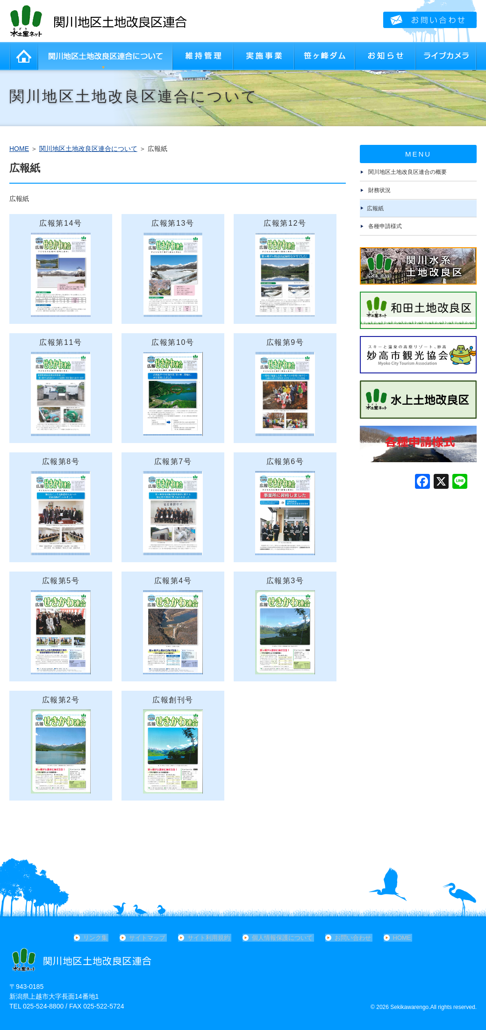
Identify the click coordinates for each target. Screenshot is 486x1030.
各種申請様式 (385, 226)
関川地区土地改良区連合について (105, 56)
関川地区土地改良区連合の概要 (407, 172)
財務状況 (379, 190)
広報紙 (375, 208)
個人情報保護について (282, 937)
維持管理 (203, 56)
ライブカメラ (446, 56)
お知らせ (385, 56)
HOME (23, 56)
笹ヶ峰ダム (324, 56)
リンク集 (99, 937)
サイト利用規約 (210, 937)
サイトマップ (150, 937)
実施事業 (264, 56)
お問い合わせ (351, 937)
